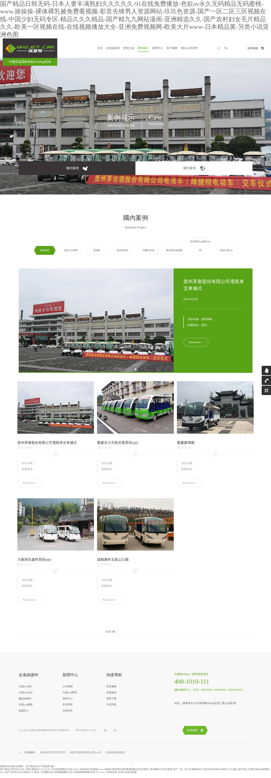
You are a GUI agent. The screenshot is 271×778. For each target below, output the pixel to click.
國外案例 (194, 168)
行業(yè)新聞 (70, 696)
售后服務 (111, 690)
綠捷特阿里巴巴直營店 (53, 756)
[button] (135, 369)
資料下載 (111, 703)
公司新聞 (68, 690)
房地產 (96, 250)
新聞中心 (157, 48)
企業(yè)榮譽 (26, 709)
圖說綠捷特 (25, 703)
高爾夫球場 (148, 250)
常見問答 (68, 709)
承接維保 (111, 696)
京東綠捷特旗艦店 (115, 756)
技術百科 (68, 715)
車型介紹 (128, 48)
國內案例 (77, 168)
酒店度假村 (122, 250)
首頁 (100, 48)
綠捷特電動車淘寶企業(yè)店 (86, 756)
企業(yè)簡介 (26, 690)
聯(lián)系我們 (189, 48)
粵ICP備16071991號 (86, 734)
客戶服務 (172, 48)
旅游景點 (44, 250)
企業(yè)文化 (26, 696)
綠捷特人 (24, 715)
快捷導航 (114, 679)
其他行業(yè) (226, 250)
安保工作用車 (71, 250)
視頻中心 (68, 703)
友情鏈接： (31, 756)
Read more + (196, 342)
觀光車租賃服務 (174, 250)
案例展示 (143, 48)
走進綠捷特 (113, 48)
